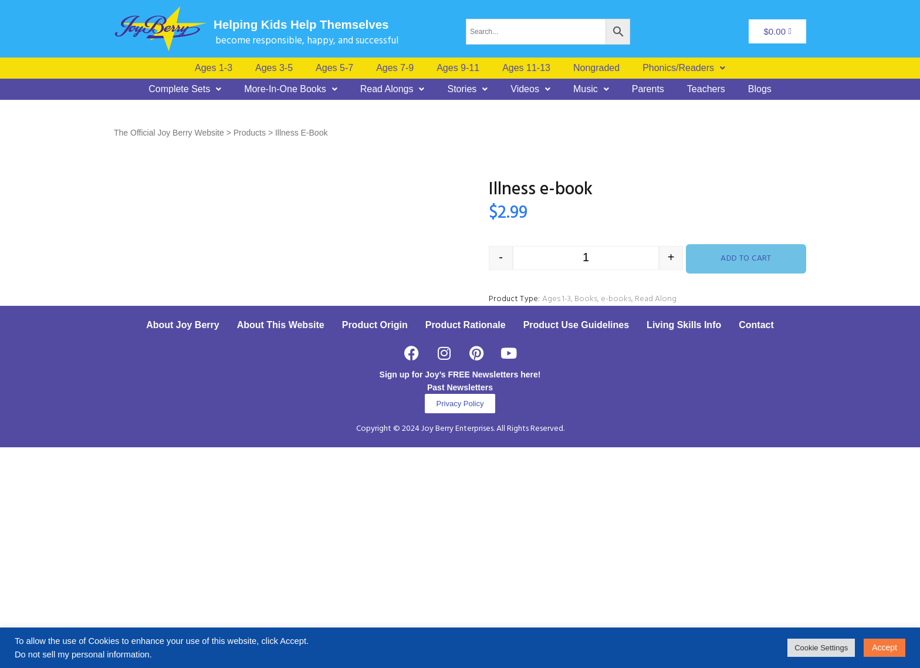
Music (591, 89)
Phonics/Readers (683, 68)
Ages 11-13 (526, 68)
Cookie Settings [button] (821, 647)
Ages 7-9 (395, 68)
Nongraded (596, 68)
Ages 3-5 (274, 68)
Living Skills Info (684, 546)
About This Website (280, 546)
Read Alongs (392, 89)
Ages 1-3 (213, 68)
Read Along (656, 299)
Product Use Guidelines (576, 546)
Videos (530, 89)
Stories (467, 89)
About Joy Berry (182, 546)
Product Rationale (465, 546)
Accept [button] (884, 647)
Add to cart (746, 258)
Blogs (760, 89)
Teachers (706, 89)
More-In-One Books (290, 89)
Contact (756, 546)
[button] (683, 68)
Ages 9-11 (458, 68)
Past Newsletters (460, 608)
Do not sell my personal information (82, 654)
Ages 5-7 (334, 68)
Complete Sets (184, 89)
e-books (616, 299)
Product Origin (375, 546)
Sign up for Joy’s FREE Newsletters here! (460, 595)
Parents (648, 89)
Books (585, 299)
